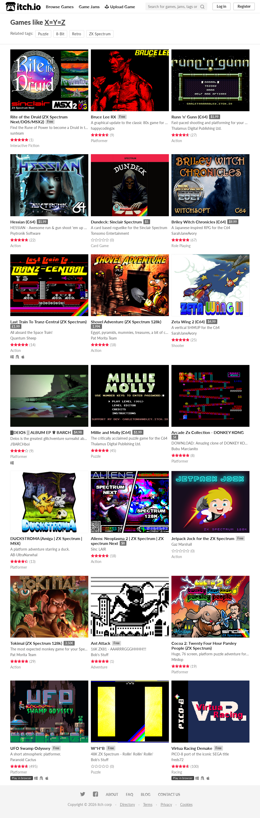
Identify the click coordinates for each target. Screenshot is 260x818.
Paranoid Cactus (23, 760)
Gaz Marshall (181, 544)
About (112, 794)
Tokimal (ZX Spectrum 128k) (36, 643)
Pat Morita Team (104, 338)
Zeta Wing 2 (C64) (188, 321)
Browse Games (60, 6)
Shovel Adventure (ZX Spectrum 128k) (126, 321)
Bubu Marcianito (184, 449)
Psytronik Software (25, 233)
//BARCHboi (20, 444)
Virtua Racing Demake (191, 748)
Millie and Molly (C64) (111, 432)
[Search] (202, 6)
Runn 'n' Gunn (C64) (189, 116)
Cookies (186, 804)
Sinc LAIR (98, 549)
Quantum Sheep (23, 338)
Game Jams (89, 6)
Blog (145, 794)
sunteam (17, 133)
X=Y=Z (55, 22)
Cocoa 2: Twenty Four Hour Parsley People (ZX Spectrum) (203, 645)
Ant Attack (100, 643)
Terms (147, 804)
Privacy (166, 804)
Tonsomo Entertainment (110, 233)
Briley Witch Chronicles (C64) (198, 221)
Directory (127, 804)
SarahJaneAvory (184, 233)
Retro (76, 34)
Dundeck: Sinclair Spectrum (116, 221)
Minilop (177, 659)
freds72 (177, 760)
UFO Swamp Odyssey (30, 748)
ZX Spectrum (100, 34)
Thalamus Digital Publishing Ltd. (196, 128)
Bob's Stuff (99, 654)
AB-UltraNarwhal (23, 555)
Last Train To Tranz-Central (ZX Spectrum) (48, 321)
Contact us (169, 794)
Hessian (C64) (22, 221)
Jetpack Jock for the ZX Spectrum (202, 538)
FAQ (129, 794)
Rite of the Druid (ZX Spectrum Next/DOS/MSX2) (38, 119)
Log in (221, 6)
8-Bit (60, 34)
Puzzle (43, 34)
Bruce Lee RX (103, 116)
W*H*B (98, 748)
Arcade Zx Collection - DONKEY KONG (207, 432)
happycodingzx (103, 128)
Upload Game (120, 6)
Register (244, 6)
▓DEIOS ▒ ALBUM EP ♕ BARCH (40, 432)
